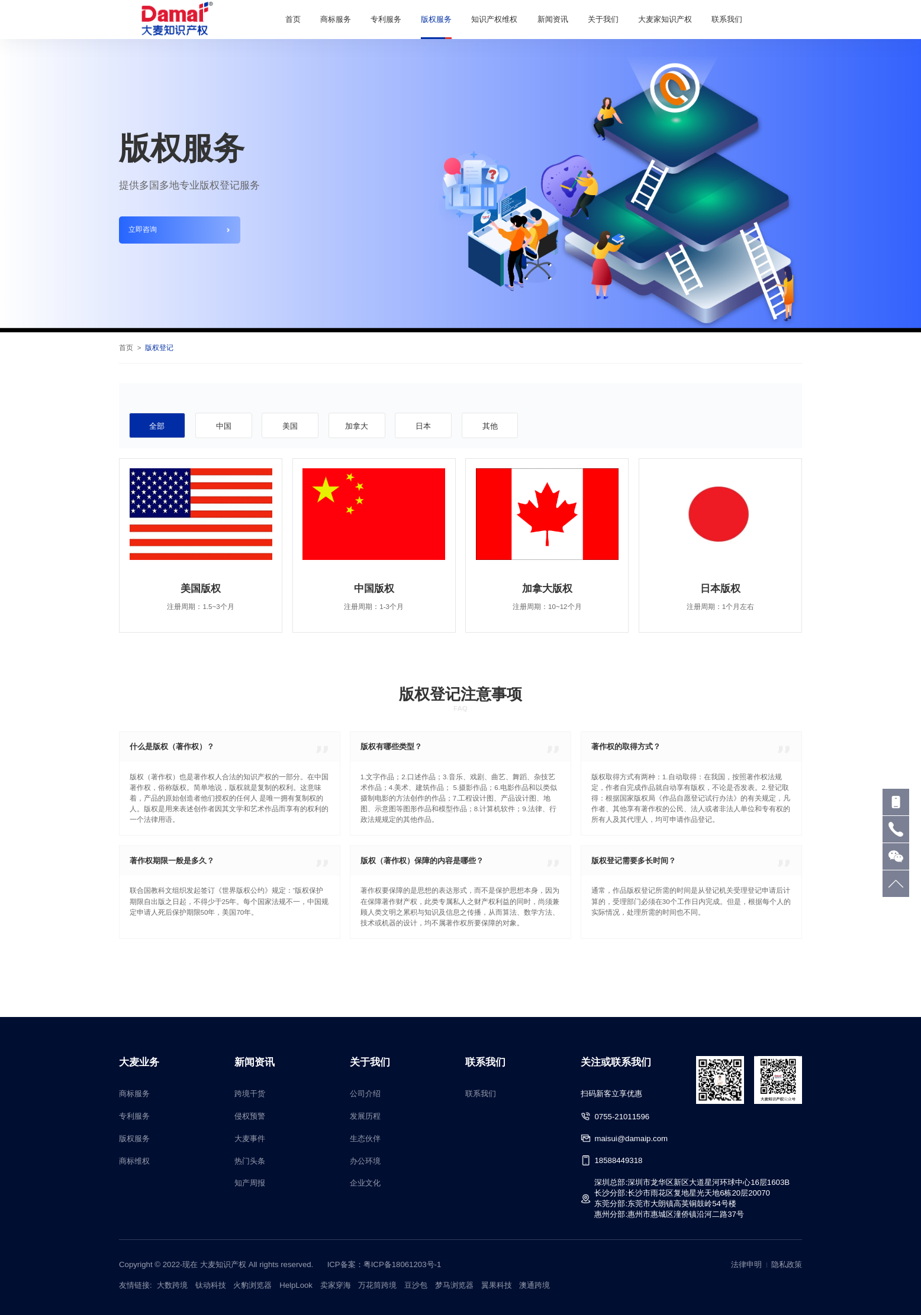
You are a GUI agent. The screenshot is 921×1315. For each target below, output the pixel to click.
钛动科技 (210, 1285)
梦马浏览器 (454, 1285)
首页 (293, 19)
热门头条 (249, 1161)
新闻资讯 (552, 19)
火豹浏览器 (252, 1285)
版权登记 (159, 347)
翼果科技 (496, 1285)
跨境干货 (249, 1093)
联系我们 (726, 19)
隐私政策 (786, 1264)
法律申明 (746, 1264)
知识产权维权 (494, 19)
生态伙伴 (365, 1138)
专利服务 (386, 19)
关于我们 (603, 19)
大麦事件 (249, 1138)
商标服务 (335, 19)
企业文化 (365, 1182)
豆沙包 (415, 1285)
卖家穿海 (335, 1285)
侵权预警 (249, 1116)
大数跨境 (172, 1285)
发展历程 (365, 1116)
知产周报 (249, 1182)
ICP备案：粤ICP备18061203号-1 (384, 1264)
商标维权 (134, 1161)
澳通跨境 (534, 1285)
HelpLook (296, 1285)
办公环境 (365, 1161)
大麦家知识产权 (665, 19)
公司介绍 (365, 1093)
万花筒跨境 (377, 1285)
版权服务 (436, 19)
